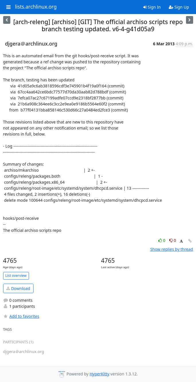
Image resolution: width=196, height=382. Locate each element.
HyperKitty (99, 374)
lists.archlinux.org (36, 6)
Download (18, 288)
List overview (16, 275)
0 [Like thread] (162, 240)
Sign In (152, 7)
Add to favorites (21, 316)
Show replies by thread (171, 249)
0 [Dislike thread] (172, 240)
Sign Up (179, 7)
